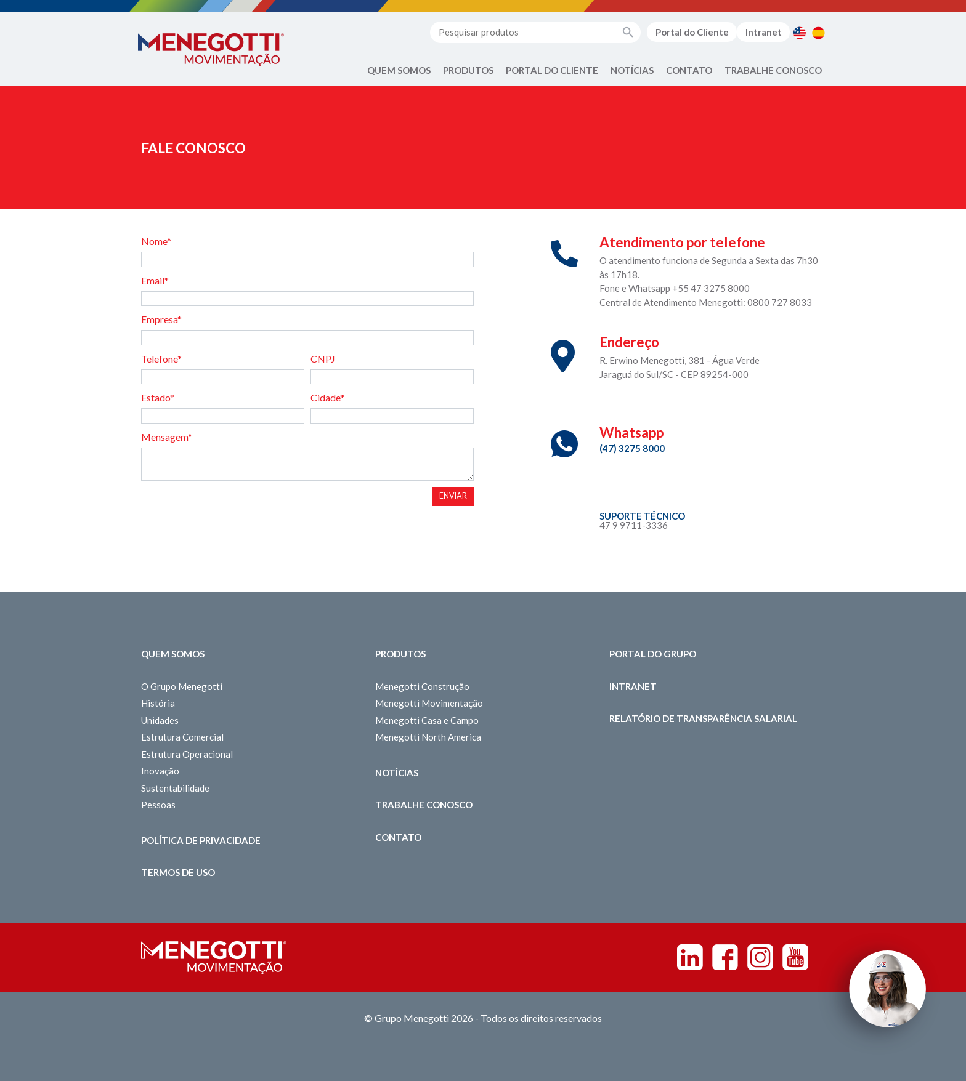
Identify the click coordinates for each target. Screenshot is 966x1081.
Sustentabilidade (175, 788)
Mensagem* (166, 437)
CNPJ (322, 358)
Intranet (763, 32)
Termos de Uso (178, 872)
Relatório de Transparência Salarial (703, 718)
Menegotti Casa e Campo (427, 720)
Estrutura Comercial (182, 736)
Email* (155, 280)
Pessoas (158, 804)
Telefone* (161, 358)
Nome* (156, 241)
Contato (689, 70)
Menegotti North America (428, 736)
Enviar (453, 495)
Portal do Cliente (692, 32)
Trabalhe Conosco (773, 70)
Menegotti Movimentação (429, 703)
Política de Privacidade (201, 840)
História (158, 703)
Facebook (725, 957)
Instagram (760, 957)
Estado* (157, 397)
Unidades (160, 720)
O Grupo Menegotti (181, 686)
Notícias (632, 70)
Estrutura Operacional (187, 754)
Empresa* (161, 319)
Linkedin (690, 957)
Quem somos (173, 653)
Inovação (160, 770)
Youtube (795, 957)
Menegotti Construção (422, 686)
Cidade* (327, 397)
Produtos (468, 70)
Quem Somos (399, 70)
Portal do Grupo (652, 653)
